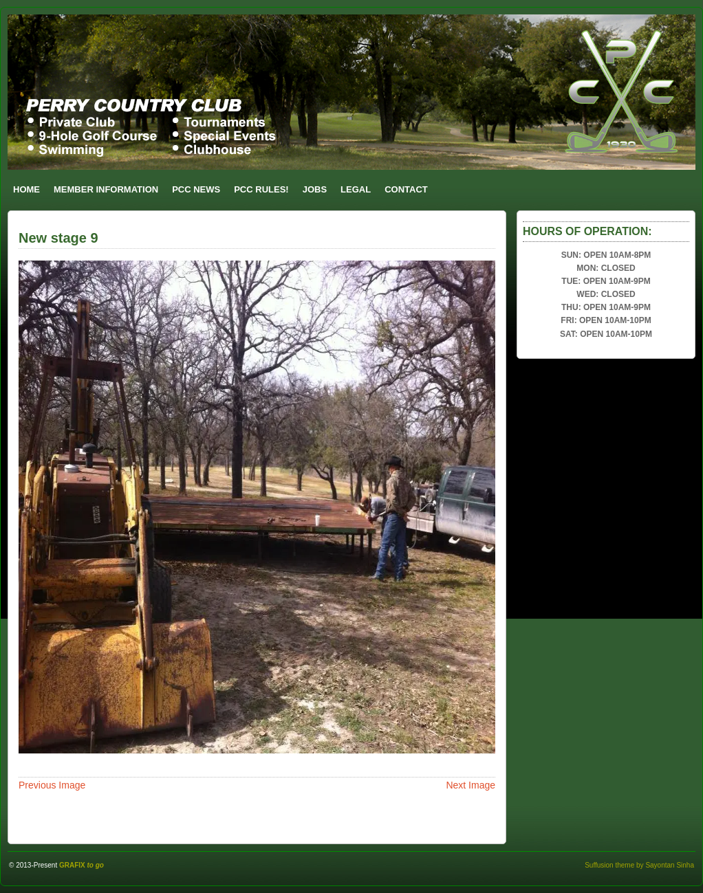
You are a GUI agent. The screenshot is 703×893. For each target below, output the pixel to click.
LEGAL (355, 189)
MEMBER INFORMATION (106, 189)
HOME (26, 189)
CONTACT (406, 189)
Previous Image (52, 785)
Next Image (470, 785)
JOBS (315, 189)
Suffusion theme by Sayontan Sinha (639, 865)
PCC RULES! (261, 189)
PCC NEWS (196, 189)
